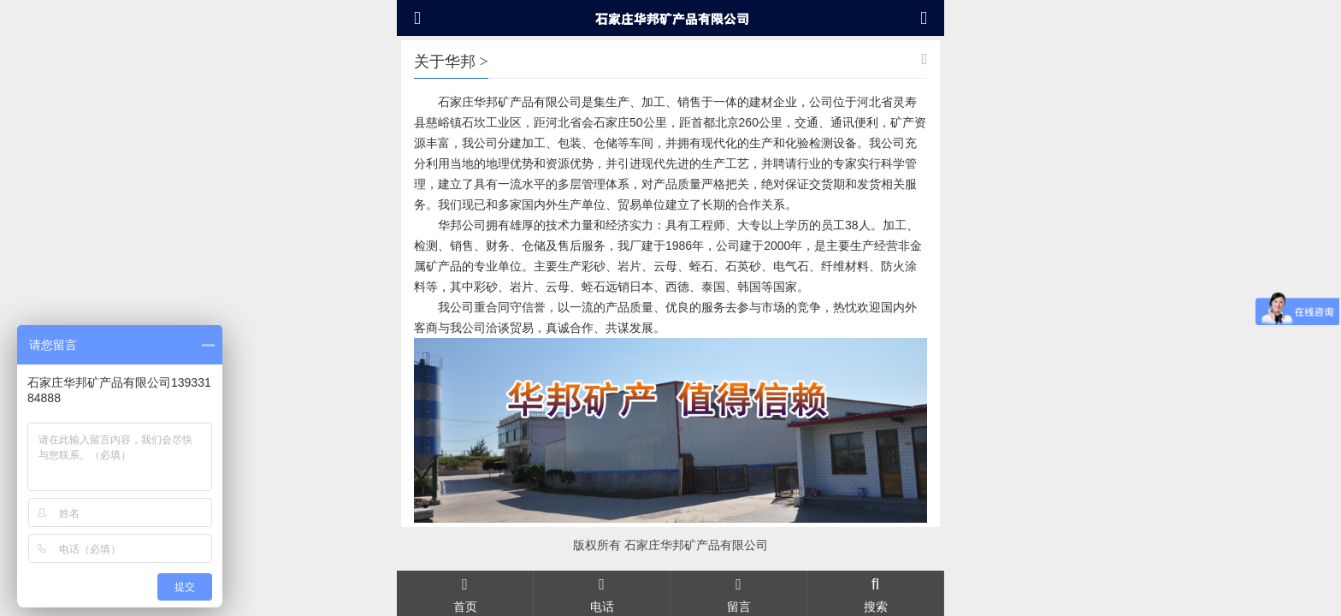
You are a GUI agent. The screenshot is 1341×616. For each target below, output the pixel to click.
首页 (465, 592)
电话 (602, 592)
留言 (738, 592)
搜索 (875, 592)
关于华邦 (445, 61)
